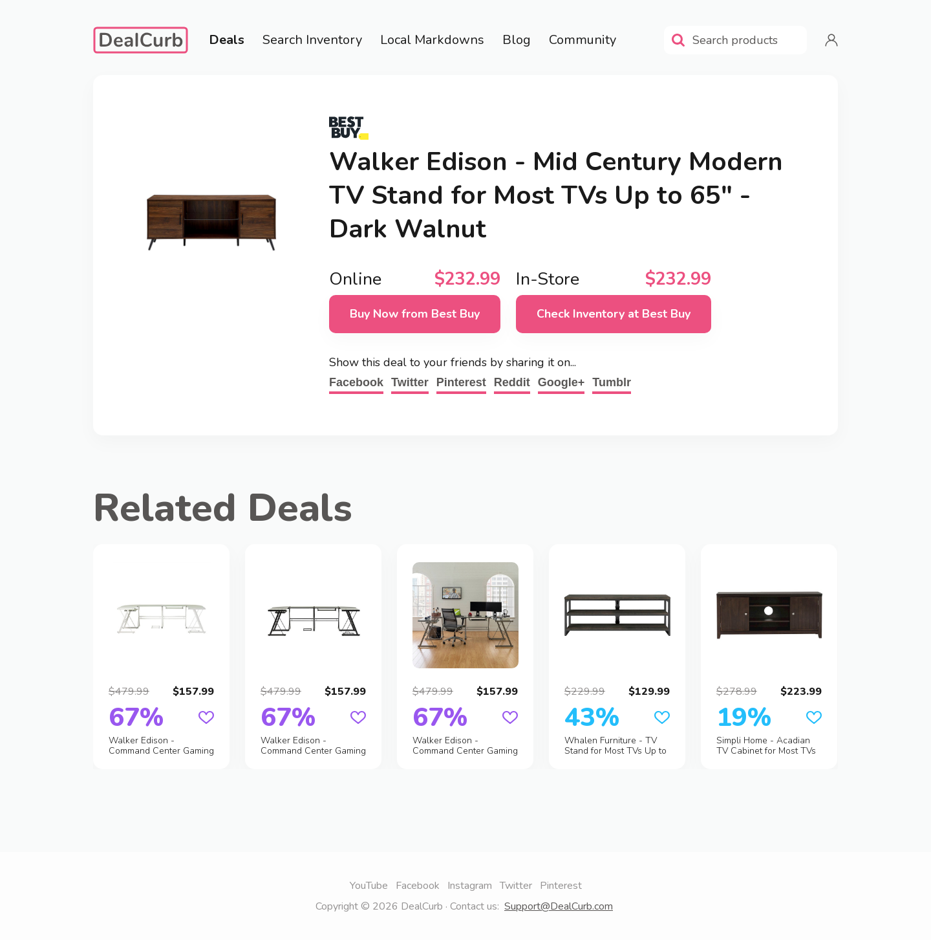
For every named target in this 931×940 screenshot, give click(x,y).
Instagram (469, 886)
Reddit (512, 382)
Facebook (356, 382)
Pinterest (461, 382)
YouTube (369, 886)
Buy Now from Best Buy (415, 314)
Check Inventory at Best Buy (613, 314)
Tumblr (611, 382)
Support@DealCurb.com (558, 906)
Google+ (561, 382)
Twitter (410, 382)
